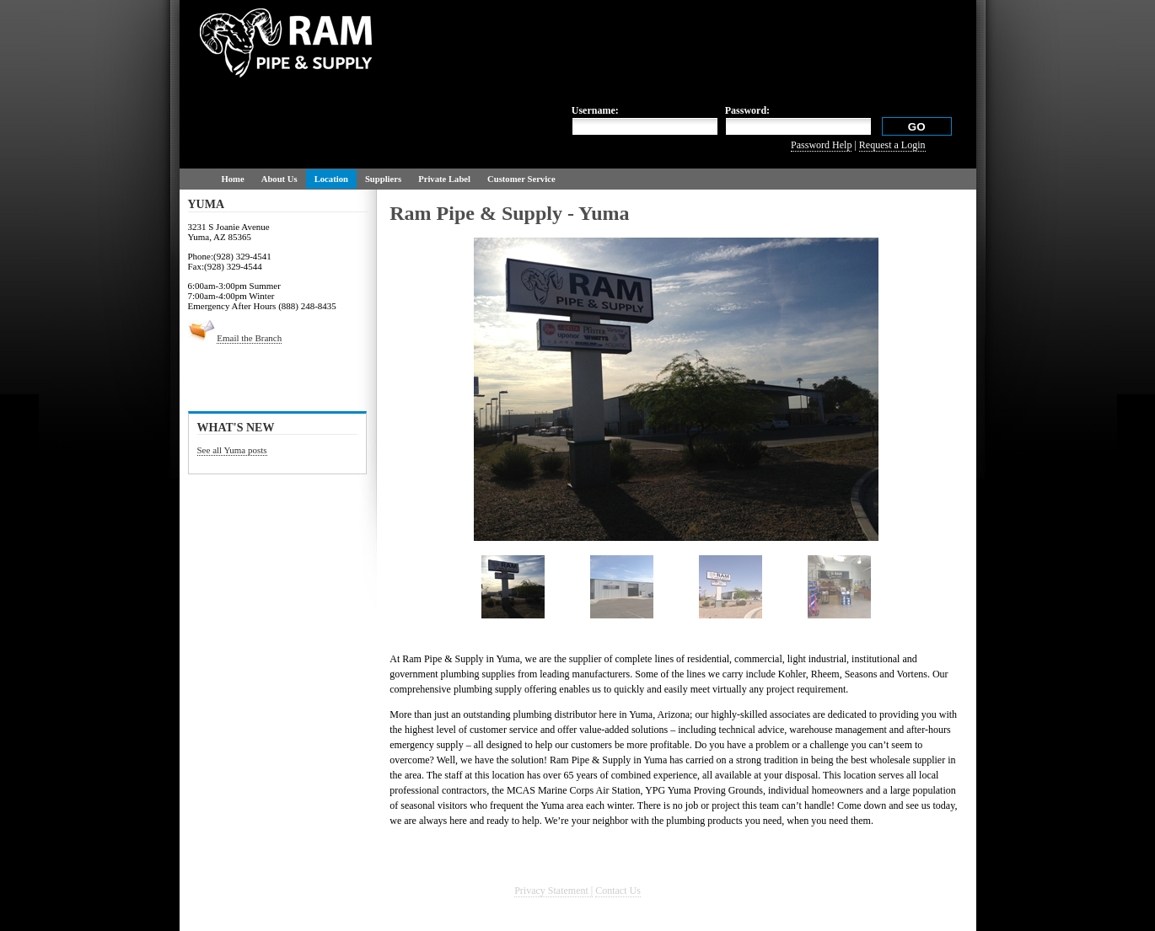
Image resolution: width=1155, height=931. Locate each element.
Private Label (444, 179)
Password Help (821, 145)
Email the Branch (249, 338)
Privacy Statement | (553, 890)
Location (331, 179)
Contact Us (618, 890)
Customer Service (521, 179)
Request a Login (892, 145)
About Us (279, 179)
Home (233, 179)
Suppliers (383, 179)
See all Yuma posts (232, 450)
